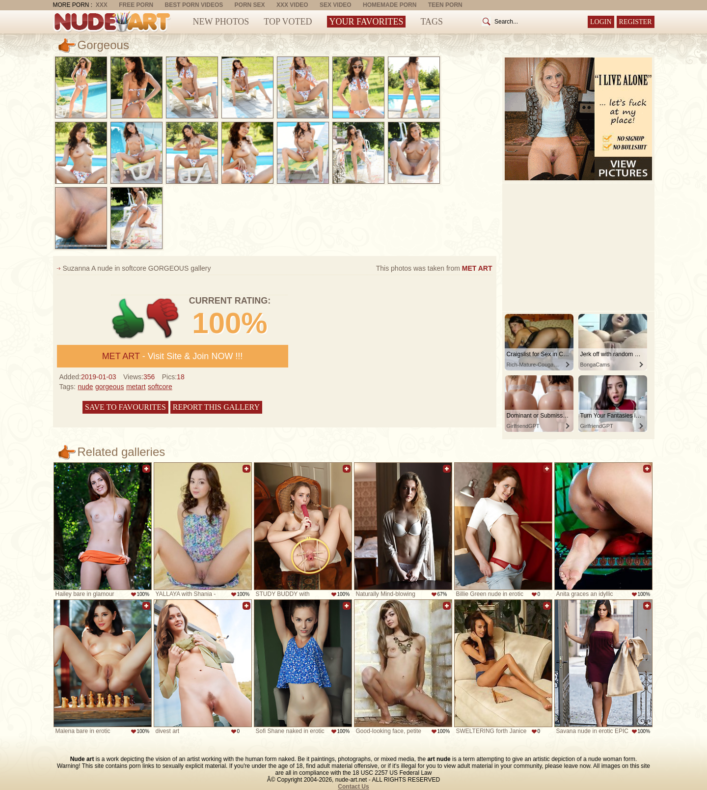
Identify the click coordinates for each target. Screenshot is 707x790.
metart (136, 387)
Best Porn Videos (194, 4)
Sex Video (336, 4)
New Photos (221, 22)
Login (601, 22)
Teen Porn (445, 4)
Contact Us (353, 786)
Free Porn (136, 4)
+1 (128, 318)
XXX (102, 4)
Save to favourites (125, 407)
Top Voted (288, 22)
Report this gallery (216, 407)
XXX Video (292, 4)
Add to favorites (146, 469)
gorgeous (109, 387)
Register (635, 22)
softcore (160, 387)
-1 (163, 318)
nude (85, 387)
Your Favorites (366, 22)
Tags (431, 22)
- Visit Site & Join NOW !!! (172, 356)
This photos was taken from (434, 268)
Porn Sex (250, 4)
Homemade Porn (389, 4)
